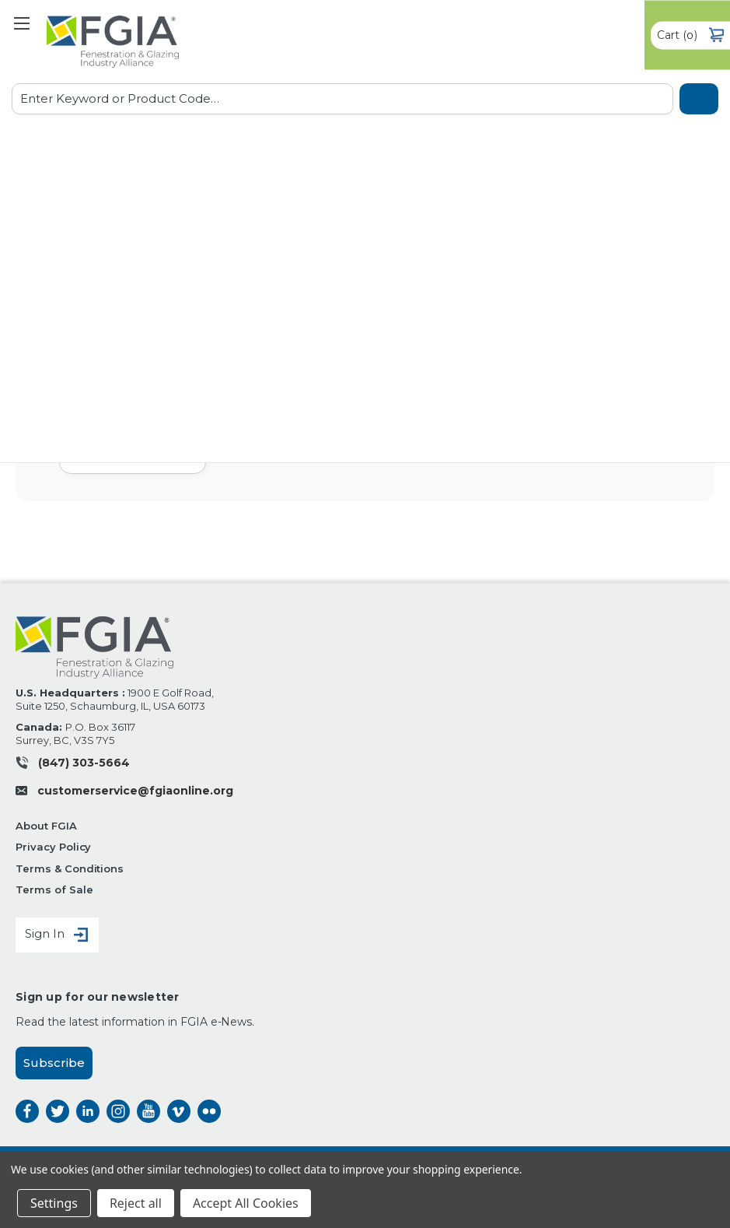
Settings (54, 1203)
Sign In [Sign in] (57, 935)
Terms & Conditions (70, 868)
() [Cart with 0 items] (690, 35)
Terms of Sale (54, 889)
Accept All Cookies (246, 1203)
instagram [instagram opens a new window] (118, 1111)
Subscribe (54, 1062)
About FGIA (46, 825)
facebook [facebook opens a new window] (27, 1111)
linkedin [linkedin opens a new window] (88, 1111)
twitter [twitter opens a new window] (57, 1111)
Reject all (136, 1203)
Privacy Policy (53, 846)
